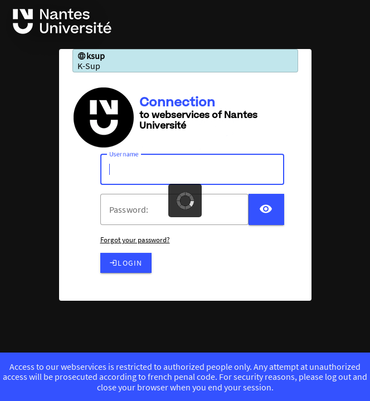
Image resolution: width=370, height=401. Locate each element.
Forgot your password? (135, 239)
